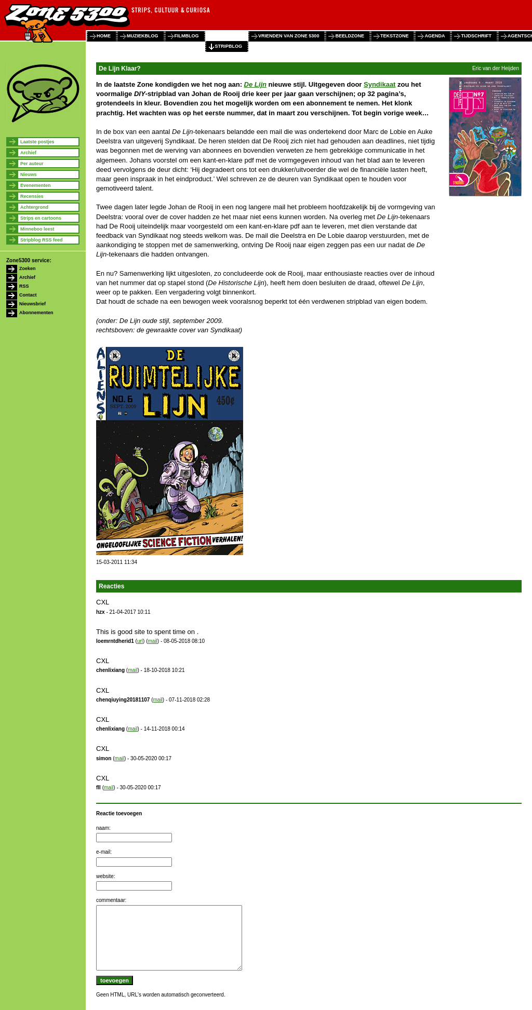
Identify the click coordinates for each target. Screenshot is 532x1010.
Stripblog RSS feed (41, 240)
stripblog (229, 46)
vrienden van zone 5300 (288, 35)
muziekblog (142, 35)
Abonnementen (36, 312)
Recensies (32, 196)
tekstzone (394, 35)
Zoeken (27, 268)
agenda (434, 35)
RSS (24, 286)
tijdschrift (476, 35)
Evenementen (35, 185)
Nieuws (28, 174)
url (140, 641)
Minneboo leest (37, 229)
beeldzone (349, 35)
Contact (28, 295)
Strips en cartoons (40, 218)
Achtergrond (34, 207)
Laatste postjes (37, 141)
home (104, 35)
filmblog (187, 35)
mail (152, 641)
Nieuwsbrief (32, 303)
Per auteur (32, 163)
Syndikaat (379, 84)
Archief (28, 152)
